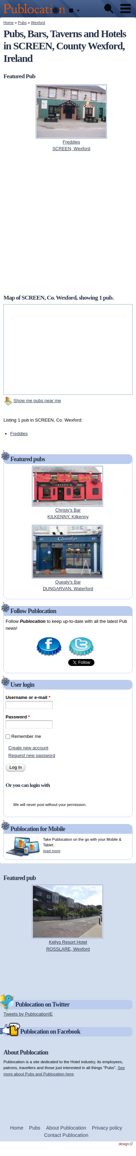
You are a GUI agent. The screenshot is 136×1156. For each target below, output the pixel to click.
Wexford (38, 23)
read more (51, 851)
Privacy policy (107, 1128)
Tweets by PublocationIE (28, 1014)
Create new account (28, 747)
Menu (126, 9)
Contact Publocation (66, 1135)
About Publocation (66, 1128)
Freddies (19, 433)
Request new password (31, 755)
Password (18, 716)
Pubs (22, 23)
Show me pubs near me (37, 400)
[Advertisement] (68, 972)
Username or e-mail (28, 697)
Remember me (26, 736)
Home (8, 23)
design (126, 1144)
